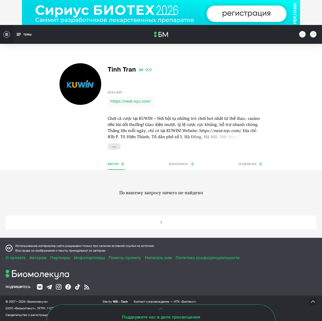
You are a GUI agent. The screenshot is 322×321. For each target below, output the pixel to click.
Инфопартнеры (89, 257)
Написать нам (158, 257)
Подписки (250, 163)
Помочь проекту (125, 257)
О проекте (16, 257)
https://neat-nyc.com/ (130, 101)
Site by (115, 301)
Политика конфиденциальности (208, 257)
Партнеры (60, 257)
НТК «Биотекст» (185, 301)
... (114, 146)
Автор (116, 163)
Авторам (37, 257)
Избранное (181, 163)
